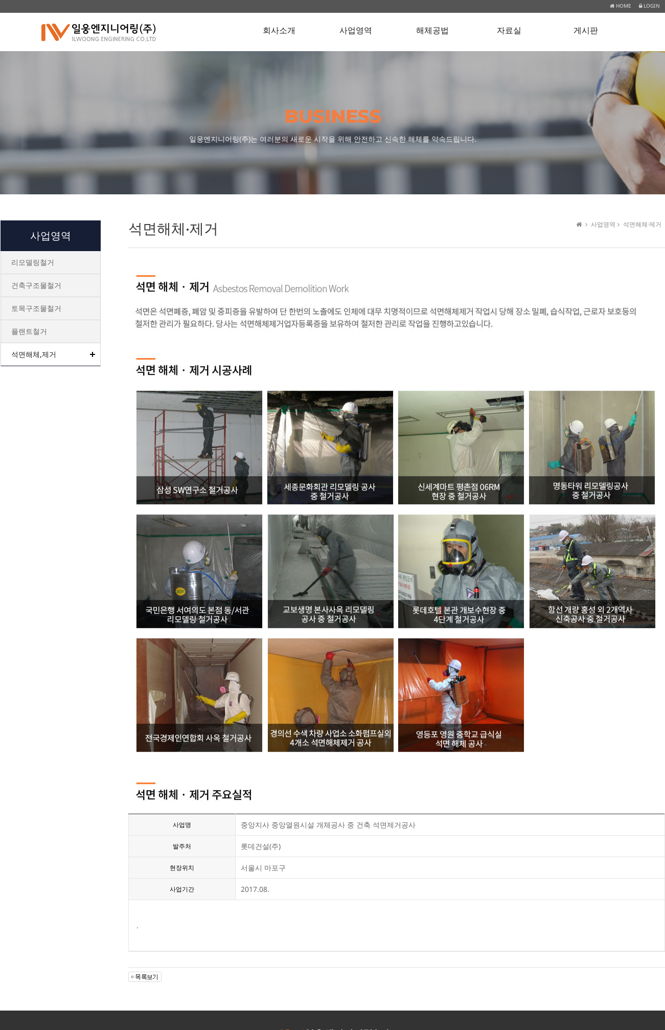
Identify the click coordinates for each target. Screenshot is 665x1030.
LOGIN (649, 5)
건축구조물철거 (36, 285)
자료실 (509, 30)
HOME (620, 5)
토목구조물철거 (36, 308)
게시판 (586, 30)
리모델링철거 (32, 262)
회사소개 (279, 30)
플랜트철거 (29, 331)
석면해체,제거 (33, 354)
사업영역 (355, 30)
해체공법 (432, 30)
